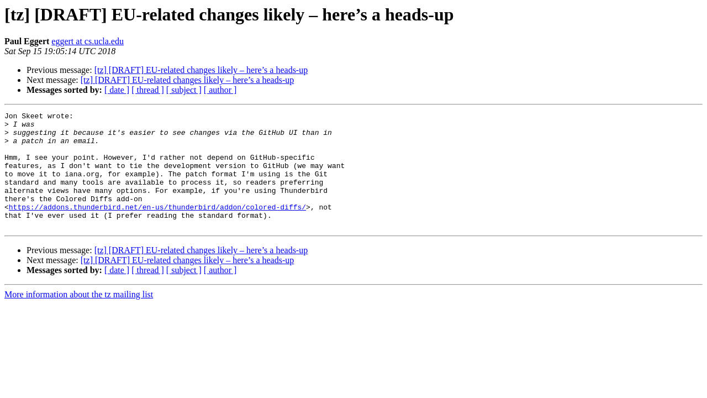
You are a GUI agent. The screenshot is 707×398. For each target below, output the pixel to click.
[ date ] (116, 90)
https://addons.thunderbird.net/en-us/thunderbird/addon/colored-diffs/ (157, 227)
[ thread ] (147, 90)
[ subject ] (184, 90)
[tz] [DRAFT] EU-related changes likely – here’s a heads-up (201, 70)
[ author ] (220, 90)
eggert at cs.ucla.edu (87, 41)
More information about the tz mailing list (78, 317)
